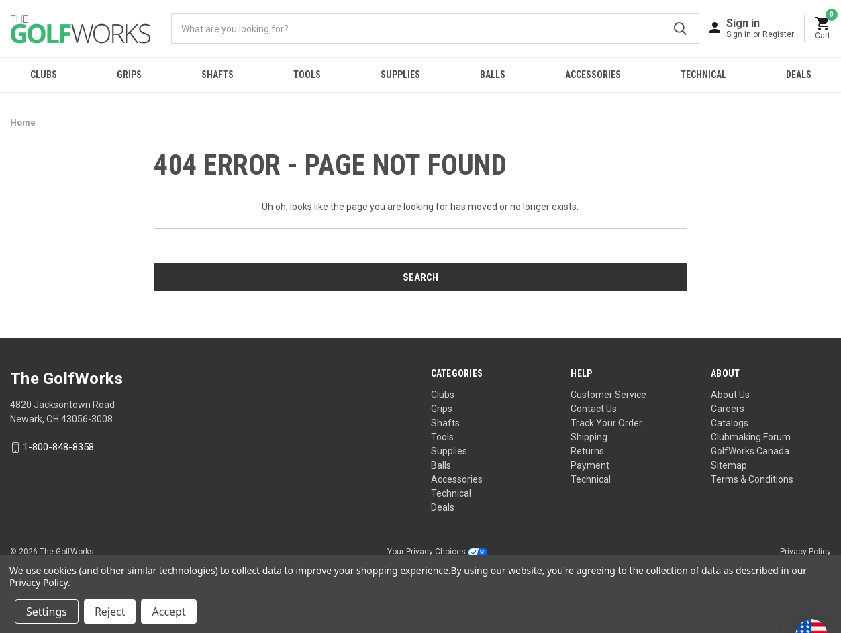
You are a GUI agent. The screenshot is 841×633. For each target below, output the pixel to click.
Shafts (217, 74)
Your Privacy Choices (437, 551)
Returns (587, 451)
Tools (307, 74)
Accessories (593, 74)
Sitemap (729, 465)
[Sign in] (760, 27)
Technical (703, 74)
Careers (727, 408)
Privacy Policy (805, 551)
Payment (590, 465)
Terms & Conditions (752, 479)
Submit (680, 28)
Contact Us (594, 408)
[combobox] (435, 28)
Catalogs (729, 423)
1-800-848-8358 (58, 448)
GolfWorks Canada (750, 451)
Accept (168, 611)
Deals (798, 74)
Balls (492, 74)
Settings (46, 611)
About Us (730, 394)
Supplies (400, 74)
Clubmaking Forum (751, 437)
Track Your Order (606, 423)
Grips (129, 74)
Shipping (589, 437)
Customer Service (608, 394)
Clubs (43, 74)
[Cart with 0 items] (823, 28)
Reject (110, 611)
